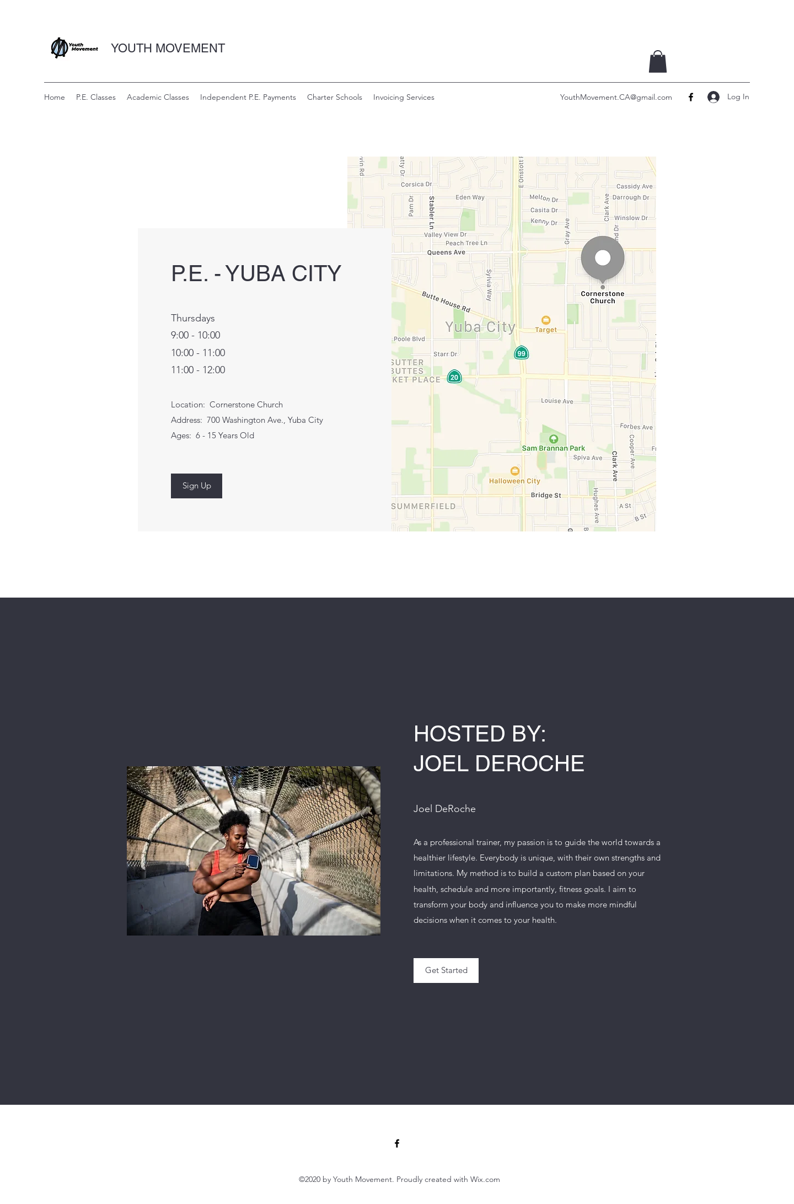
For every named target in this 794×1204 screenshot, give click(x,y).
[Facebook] (690, 97)
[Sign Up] (196, 486)
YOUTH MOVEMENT (168, 48)
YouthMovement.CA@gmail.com (616, 97)
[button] (657, 61)
